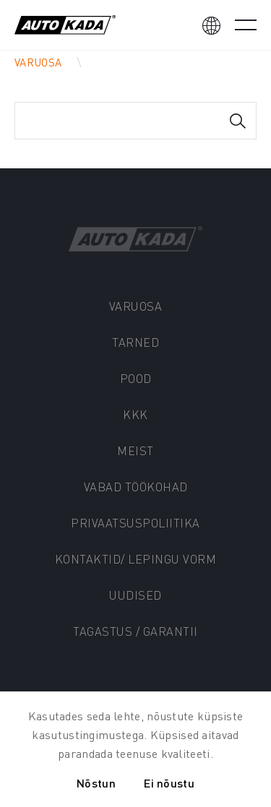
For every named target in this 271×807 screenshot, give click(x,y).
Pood (136, 378)
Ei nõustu (169, 782)
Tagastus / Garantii (135, 631)
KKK (135, 414)
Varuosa (37, 62)
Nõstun (96, 782)
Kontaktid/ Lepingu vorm (136, 558)
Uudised (135, 595)
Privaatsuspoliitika (135, 522)
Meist (135, 450)
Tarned (135, 342)
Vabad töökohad (136, 486)
